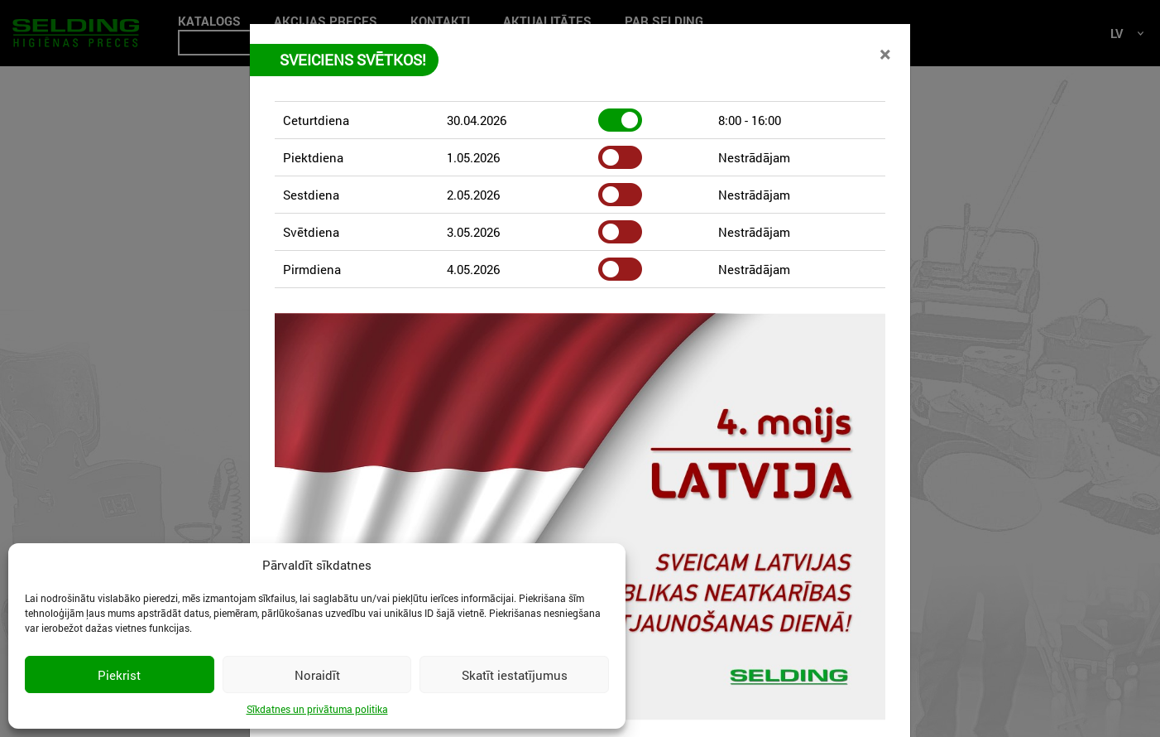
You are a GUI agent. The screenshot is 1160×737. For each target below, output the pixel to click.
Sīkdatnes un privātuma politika (317, 708)
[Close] (885, 54)
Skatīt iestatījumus (515, 675)
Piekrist (119, 675)
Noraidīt (317, 675)
